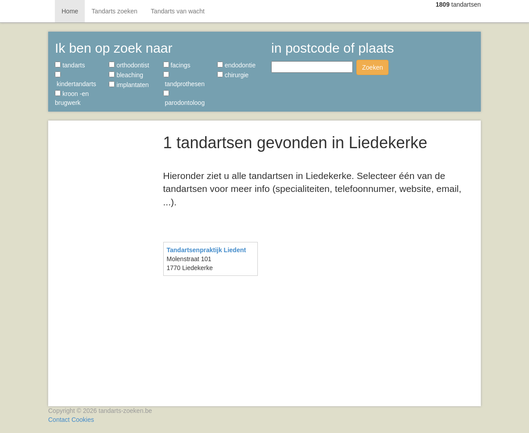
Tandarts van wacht (178, 11)
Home (70, 11)
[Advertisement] (102, 259)
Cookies (82, 419)
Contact (59, 419)
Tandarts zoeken (114, 11)
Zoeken (372, 67)
